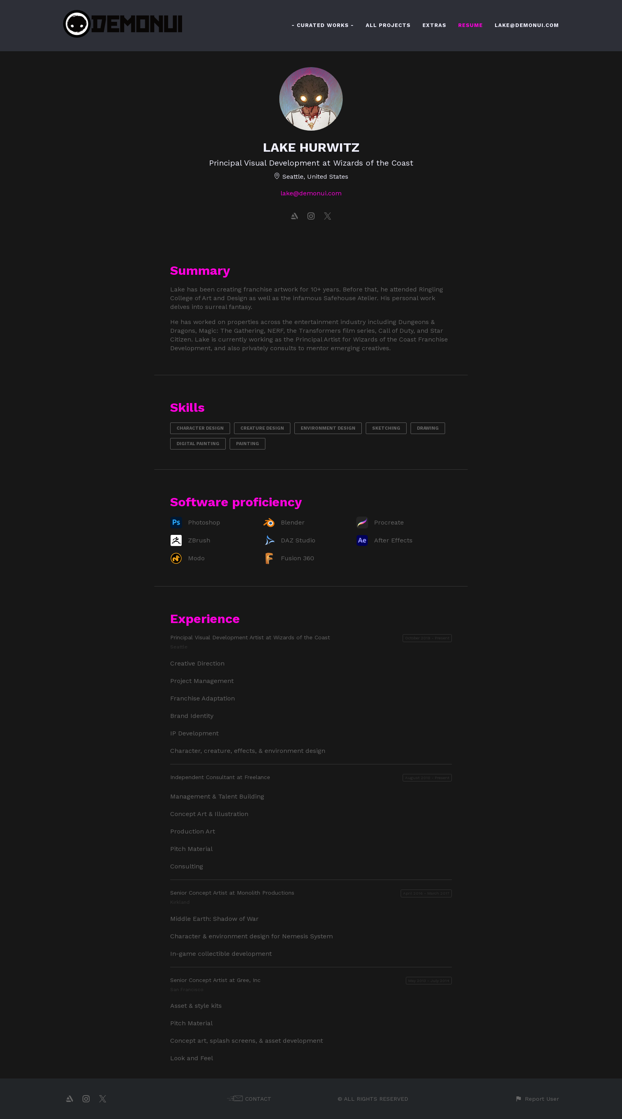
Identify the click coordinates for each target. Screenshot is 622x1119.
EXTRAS (434, 25)
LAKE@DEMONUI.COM (527, 25)
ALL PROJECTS (388, 25)
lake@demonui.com (311, 193)
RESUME (470, 25)
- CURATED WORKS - (323, 25)
